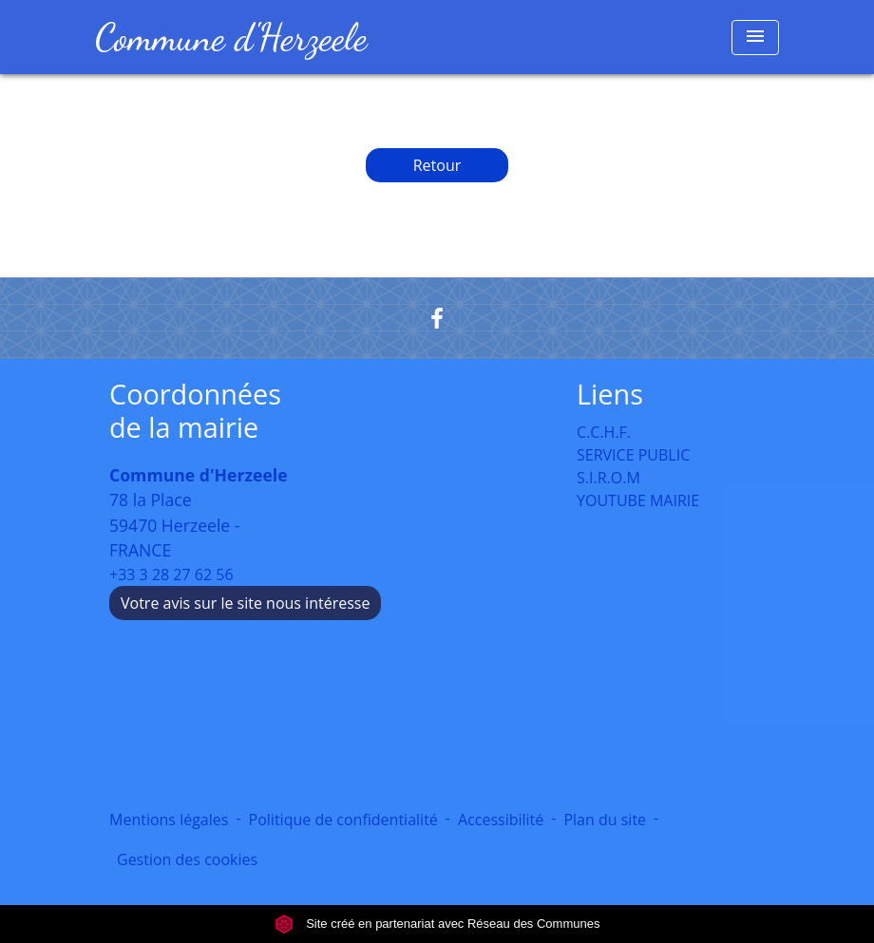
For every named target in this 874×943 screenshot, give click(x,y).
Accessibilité (500, 819)
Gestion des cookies (187, 859)
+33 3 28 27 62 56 (171, 574)
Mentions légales (168, 819)
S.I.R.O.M (608, 477)
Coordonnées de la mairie (195, 410)
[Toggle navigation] (755, 37)
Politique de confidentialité (343, 819)
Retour (437, 165)
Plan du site (604, 819)
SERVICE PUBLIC (633, 454)
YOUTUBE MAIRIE (638, 500)
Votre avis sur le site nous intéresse (245, 603)
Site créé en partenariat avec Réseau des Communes (437, 923)
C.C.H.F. (604, 432)
